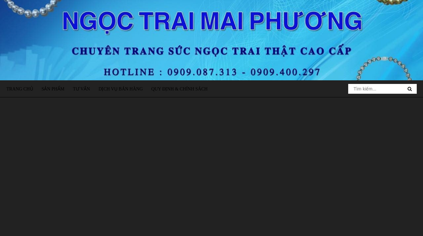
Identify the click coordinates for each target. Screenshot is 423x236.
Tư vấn (81, 89)
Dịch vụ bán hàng (120, 89)
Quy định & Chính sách (179, 89)
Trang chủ (20, 89)
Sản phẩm (53, 89)
